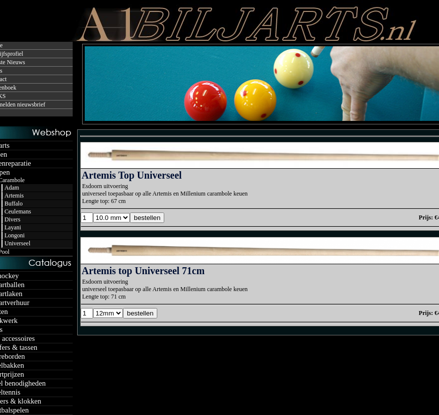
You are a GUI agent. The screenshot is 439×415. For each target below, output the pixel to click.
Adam (11, 187)
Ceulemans (17, 211)
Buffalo (13, 203)
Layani (12, 227)
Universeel (17, 243)
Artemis (14, 195)
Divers (12, 219)
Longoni (14, 235)
